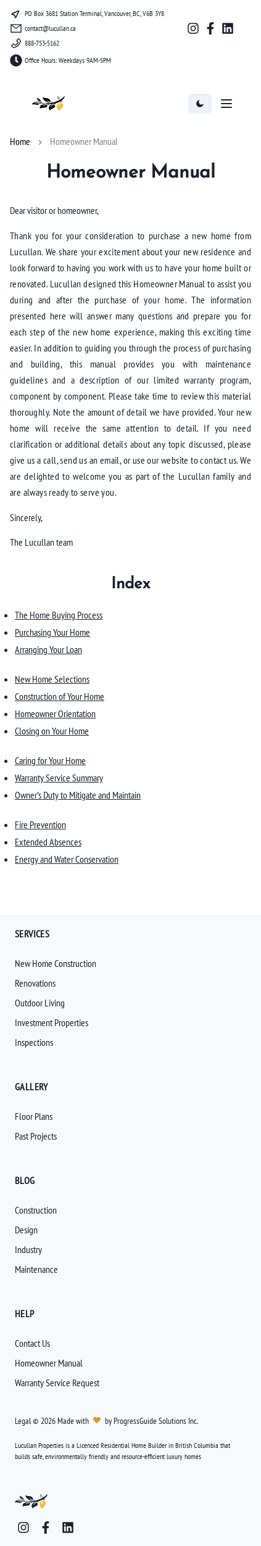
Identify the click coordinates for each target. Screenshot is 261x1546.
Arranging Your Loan (48, 649)
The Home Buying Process (58, 615)
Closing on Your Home (52, 731)
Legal (24, 1420)
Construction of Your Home (59, 696)
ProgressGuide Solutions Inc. (155, 1420)
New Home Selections (52, 679)
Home (20, 141)
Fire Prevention (40, 824)
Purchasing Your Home (52, 632)
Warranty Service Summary (59, 777)
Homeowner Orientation (55, 713)
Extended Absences (48, 842)
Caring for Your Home (50, 760)
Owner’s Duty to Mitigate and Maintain (78, 795)
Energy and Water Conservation (66, 859)
